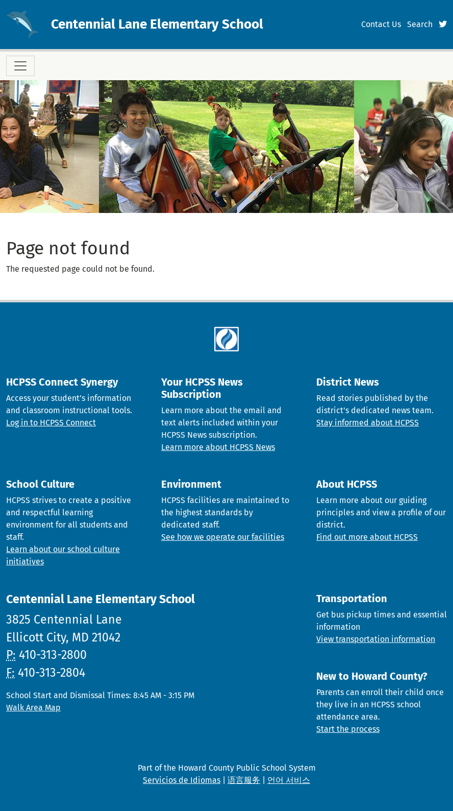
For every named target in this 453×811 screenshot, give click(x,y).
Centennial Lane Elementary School (157, 24)
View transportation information (375, 639)
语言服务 (244, 780)
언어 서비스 (288, 780)
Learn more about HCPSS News (218, 447)
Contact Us (381, 24)
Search (420, 24)
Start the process (348, 729)
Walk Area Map (33, 707)
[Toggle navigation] (20, 66)
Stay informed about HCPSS (367, 422)
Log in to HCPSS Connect (51, 422)
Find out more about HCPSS (367, 537)
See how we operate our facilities (222, 537)
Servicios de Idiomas (181, 780)
